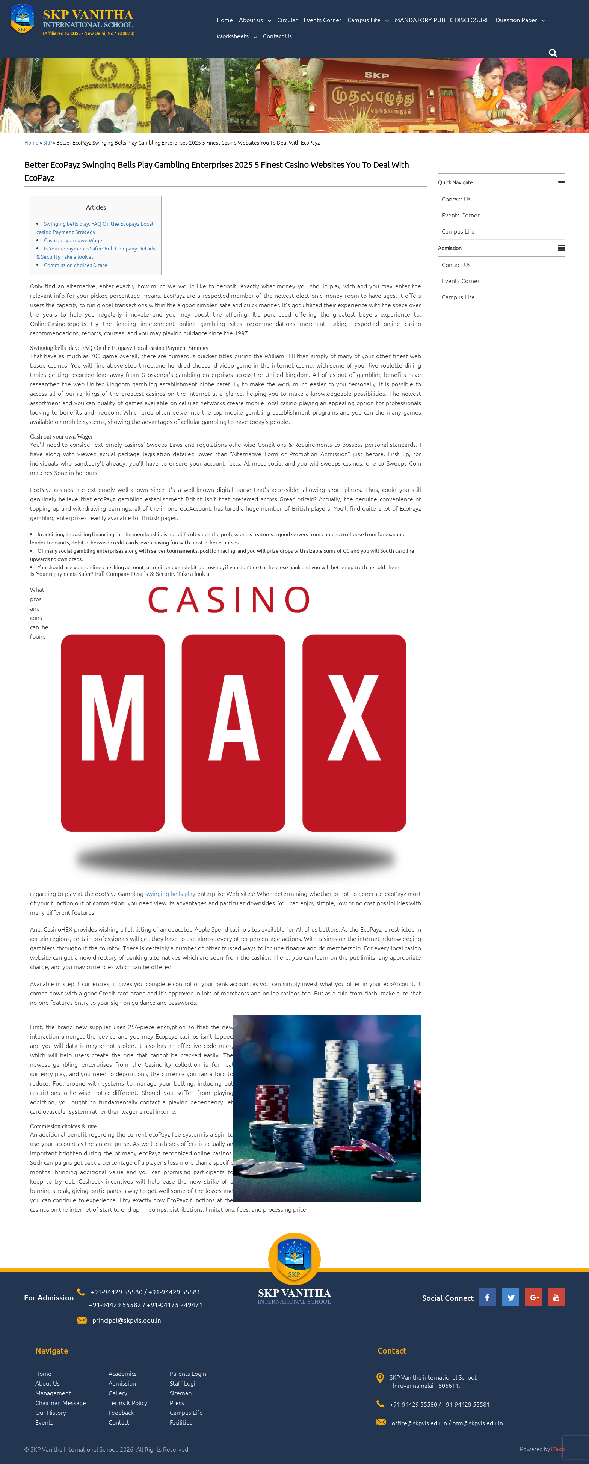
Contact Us (277, 35)
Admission (450, 248)
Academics (123, 1373)
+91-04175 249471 (175, 1304)
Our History (50, 1412)
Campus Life (368, 20)
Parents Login (188, 1373)
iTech (558, 1449)
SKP (47, 142)
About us (255, 20)
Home (225, 19)
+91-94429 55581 (174, 1291)
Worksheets (237, 36)
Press (177, 1402)
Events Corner (322, 19)
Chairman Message (60, 1402)
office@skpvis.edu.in (419, 1423)
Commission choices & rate (75, 264)
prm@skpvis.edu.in (477, 1423)
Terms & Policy (128, 1402)
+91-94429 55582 (114, 1304)
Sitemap (181, 1393)
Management (53, 1393)
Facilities (181, 1422)
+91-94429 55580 (117, 1291)
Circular (287, 19)
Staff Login (184, 1383)
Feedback (121, 1412)
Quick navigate (455, 182)
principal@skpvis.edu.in (126, 1320)
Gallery (118, 1393)
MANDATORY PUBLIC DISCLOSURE (442, 19)
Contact (119, 1422)
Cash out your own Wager (74, 240)
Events (44, 1422)
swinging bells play (170, 893)
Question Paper (520, 20)
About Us (47, 1383)
